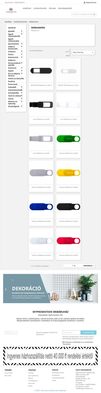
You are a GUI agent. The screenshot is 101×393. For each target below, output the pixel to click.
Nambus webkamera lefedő (68, 153)
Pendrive (11, 81)
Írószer (11, 54)
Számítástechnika (15, 90)
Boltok (30, 386)
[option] (50, 288)
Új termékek (9, 373)
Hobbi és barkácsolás (13, 48)
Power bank (12, 84)
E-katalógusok (40, 8)
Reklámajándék (65, 8)
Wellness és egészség (12, 103)
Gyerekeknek (13, 44)
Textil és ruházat (14, 96)
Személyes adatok (58, 373)
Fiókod (55, 370)
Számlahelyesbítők (58, 378)
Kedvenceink (13, 57)
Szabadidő (12, 87)
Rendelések (56, 375)
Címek (54, 380)
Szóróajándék (13, 93)
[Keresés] (84, 14)
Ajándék (11, 31)
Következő (89, 266)
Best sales (8, 375)
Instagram (15, 333)
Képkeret (11, 60)
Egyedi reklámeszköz (13, 40)
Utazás (11, 99)
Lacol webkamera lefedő (41, 119)
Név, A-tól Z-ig (83, 52)
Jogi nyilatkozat (33, 375)
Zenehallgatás (13, 106)
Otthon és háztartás (16, 79)
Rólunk (52, 8)
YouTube (11, 333)
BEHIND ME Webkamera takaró (41, 85)
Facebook (7, 333)
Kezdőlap (27, 8)
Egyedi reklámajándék (14, 35)
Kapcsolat (31, 383)
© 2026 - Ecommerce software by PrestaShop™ (51, 390)
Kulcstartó (12, 68)
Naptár (11, 71)
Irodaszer (12, 52)
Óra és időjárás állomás (14, 75)
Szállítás (31, 373)
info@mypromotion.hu (84, 388)
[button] (10, 288)
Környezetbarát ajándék (14, 64)
